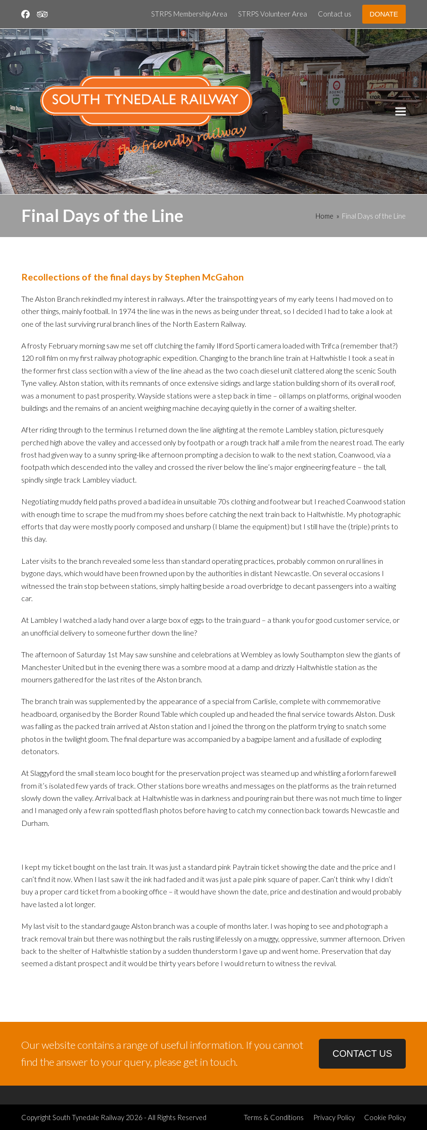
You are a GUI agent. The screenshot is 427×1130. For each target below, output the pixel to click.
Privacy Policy (334, 1117)
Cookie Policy (385, 1117)
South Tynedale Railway (88, 1117)
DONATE (384, 14)
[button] (400, 112)
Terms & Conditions (274, 1117)
